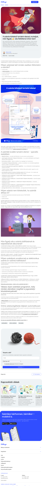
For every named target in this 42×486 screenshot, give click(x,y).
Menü (40, 2)
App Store (13, 423)
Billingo (4, 2)
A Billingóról (3, 463)
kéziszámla (21, 323)
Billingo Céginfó (5, 300)
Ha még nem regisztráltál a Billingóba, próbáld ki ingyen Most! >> (14, 320)
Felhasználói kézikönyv (5, 461)
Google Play (6, 423)
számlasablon (4, 323)
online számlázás (12, 323)
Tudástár (6, 4)
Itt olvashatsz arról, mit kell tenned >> (30, 314)
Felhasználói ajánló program (6, 467)
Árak (2, 455)
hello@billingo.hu (4, 478)
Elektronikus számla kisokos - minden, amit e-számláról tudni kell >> (14, 284)
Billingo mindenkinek (5, 447)
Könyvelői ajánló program (6, 469)
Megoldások (3, 451)
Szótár (2, 459)
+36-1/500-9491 (25, 478)
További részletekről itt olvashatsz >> (20, 149)
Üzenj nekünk (3, 480)
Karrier (2, 465)
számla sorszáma (6, 71)
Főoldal (2, 4)
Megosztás (3, 374)
